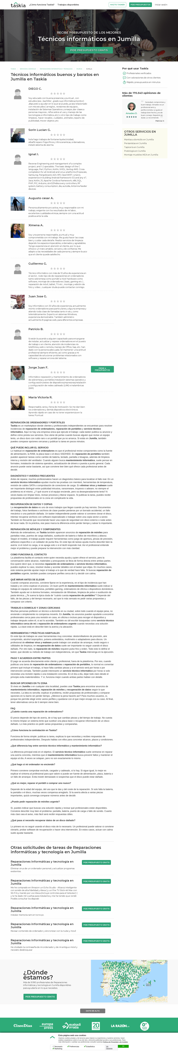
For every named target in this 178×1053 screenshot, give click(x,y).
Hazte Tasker (117, 5)
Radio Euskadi (71, 1026)
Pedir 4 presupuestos (102, 369)
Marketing (58, 1049)
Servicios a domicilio (28, 69)
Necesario (58, 1046)
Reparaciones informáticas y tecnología (56, 69)
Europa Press (47, 1026)
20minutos (96, 1026)
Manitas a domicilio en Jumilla (139, 139)
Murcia (79, 69)
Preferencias (74, 1046)
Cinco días (23, 1026)
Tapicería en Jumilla (134, 147)
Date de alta (93, 1011)
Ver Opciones (109, 1047)
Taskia (13, 69)
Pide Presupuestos (140, 5)
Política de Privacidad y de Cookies (115, 1042)
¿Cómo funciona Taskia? (41, 5)
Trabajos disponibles (68, 5)
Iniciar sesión (161, 5)
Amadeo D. (131, 113)
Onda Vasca (144, 1026)
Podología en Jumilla (135, 151)
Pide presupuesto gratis (89, 50)
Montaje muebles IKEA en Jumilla (141, 155)
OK (123, 1046)
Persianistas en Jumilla (135, 143)
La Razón (120, 1026)
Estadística (90, 1046)
